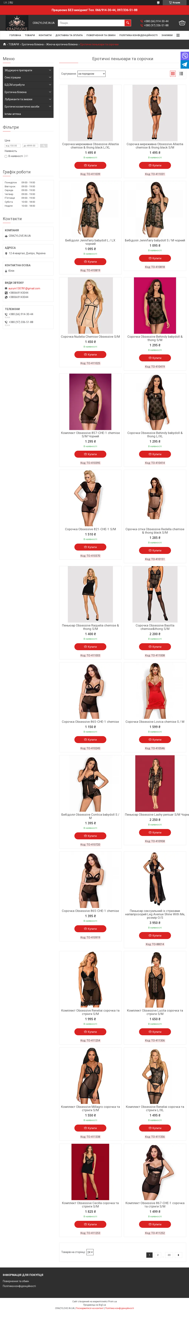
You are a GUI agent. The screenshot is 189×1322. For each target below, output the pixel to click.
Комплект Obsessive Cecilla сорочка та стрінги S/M (90, 1204)
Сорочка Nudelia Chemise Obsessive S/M (90, 336)
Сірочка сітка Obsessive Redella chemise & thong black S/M (154, 530)
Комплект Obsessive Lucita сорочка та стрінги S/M (155, 1012)
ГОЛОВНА (15, 35)
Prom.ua (112, 1301)
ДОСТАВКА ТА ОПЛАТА (69, 35)
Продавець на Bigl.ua (94, 1305)
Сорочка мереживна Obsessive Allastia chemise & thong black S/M (155, 145)
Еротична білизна (33, 44)
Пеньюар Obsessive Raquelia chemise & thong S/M (90, 627)
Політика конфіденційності (19, 1286)
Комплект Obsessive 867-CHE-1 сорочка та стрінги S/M (154, 1204)
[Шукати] (128, 23)
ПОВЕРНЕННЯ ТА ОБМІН (101, 35)
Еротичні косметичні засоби (22, 106)
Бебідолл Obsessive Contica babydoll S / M (90, 816)
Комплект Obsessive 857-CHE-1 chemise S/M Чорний (90, 434)
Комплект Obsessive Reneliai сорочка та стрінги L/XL (155, 1108)
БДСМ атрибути (15, 84)
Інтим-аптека (13, 113)
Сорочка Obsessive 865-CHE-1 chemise (90, 721)
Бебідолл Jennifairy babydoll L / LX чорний (90, 242)
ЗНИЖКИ (167, 35)
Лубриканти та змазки (18, 99)
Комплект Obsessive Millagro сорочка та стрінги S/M (90, 1108)
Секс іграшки (13, 77)
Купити (92, 165)
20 (169, 1255)
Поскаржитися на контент (90, 1308)
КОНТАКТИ (45, 35)
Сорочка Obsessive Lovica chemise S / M (154, 721)
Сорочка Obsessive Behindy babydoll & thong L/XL (155, 434)
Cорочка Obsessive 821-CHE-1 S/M (90, 529)
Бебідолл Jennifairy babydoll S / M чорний (155, 240)
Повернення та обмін (16, 1281)
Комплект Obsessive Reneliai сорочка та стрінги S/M (90, 1012)
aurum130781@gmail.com (24, 288)
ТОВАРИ (30, 35)
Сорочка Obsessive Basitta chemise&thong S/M (155, 627)
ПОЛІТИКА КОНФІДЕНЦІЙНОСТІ (138, 35)
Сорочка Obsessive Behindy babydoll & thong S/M (155, 338)
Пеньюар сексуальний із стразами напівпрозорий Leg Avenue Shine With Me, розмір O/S (155, 914)
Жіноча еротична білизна (62, 44)
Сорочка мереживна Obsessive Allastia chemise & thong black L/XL (90, 145)
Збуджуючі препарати (18, 70)
